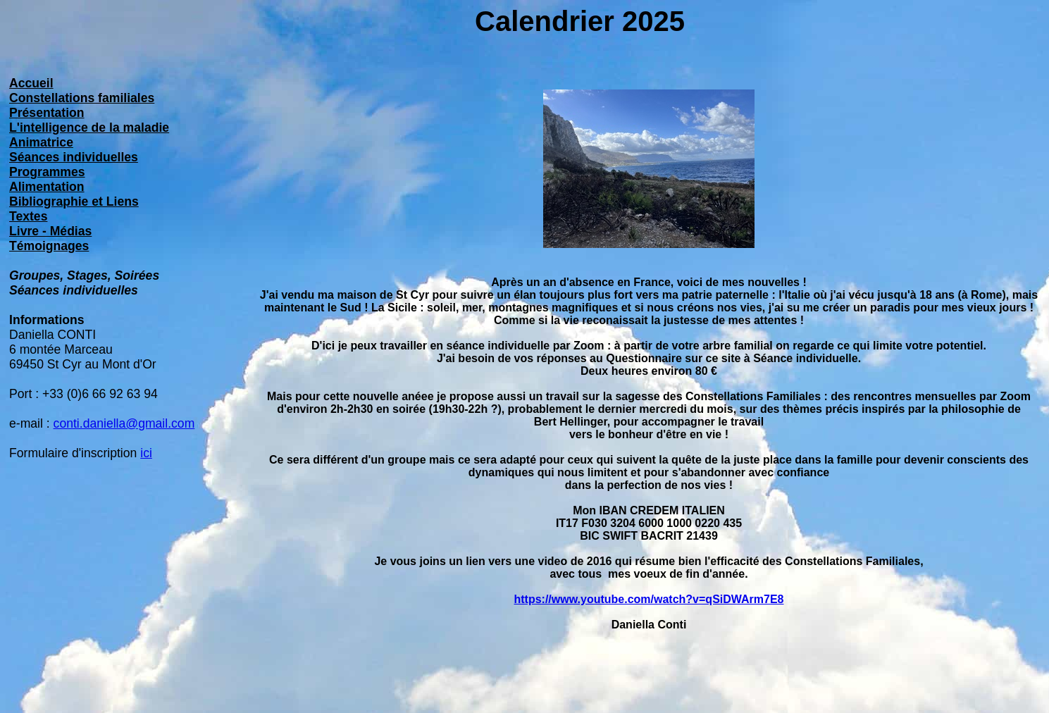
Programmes (47, 172)
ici (146, 453)
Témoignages (49, 246)
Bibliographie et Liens (74, 201)
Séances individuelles (73, 157)
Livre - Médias (50, 231)
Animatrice (41, 142)
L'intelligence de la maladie (89, 127)
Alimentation (47, 187)
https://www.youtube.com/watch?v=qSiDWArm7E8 (648, 599)
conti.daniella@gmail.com (124, 423)
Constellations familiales (81, 98)
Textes (28, 216)
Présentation (47, 113)
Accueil (31, 83)
